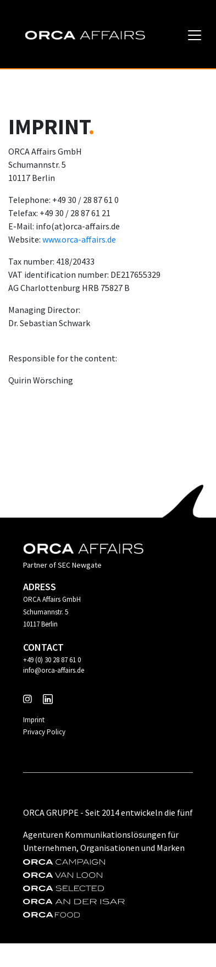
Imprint (34, 719)
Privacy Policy (44, 732)
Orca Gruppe (51, 812)
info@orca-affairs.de (53, 670)
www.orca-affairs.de (79, 239)
